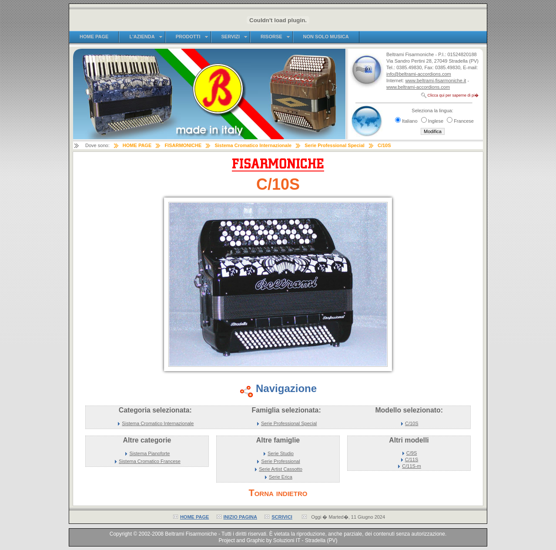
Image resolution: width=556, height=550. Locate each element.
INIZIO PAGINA (240, 517)
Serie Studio (281, 453)
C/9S (411, 453)
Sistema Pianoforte (150, 453)
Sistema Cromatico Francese (150, 461)
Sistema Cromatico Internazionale (158, 423)
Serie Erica (280, 477)
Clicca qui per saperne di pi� (453, 95)
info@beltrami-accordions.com (418, 74)
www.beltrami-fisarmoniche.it (435, 80)
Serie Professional (280, 461)
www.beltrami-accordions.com (418, 87)
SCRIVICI (281, 517)
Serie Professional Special (289, 423)
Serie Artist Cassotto (280, 469)
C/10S (412, 423)
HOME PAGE (194, 517)
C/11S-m (411, 466)
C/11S (412, 459)
